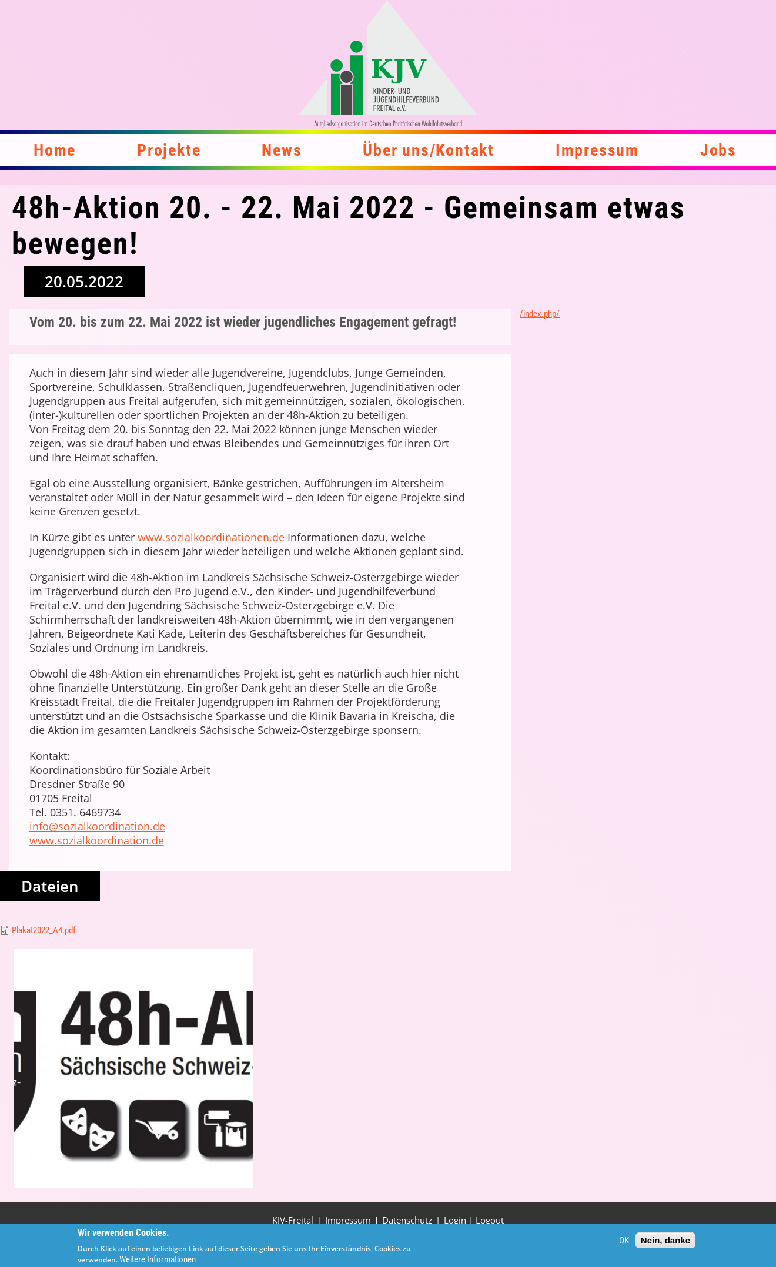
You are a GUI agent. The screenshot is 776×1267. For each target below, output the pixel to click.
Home (55, 150)
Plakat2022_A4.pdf (44, 930)
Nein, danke (665, 1243)
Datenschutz (407, 1220)
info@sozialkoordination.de (97, 826)
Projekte (168, 150)
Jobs (718, 150)
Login (455, 1220)
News (282, 150)
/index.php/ (540, 314)
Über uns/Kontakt (428, 150)
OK (624, 1243)
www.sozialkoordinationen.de (211, 537)
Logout (490, 1220)
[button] (133, 1068)
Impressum (597, 150)
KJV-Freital (292, 1220)
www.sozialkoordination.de (96, 840)
